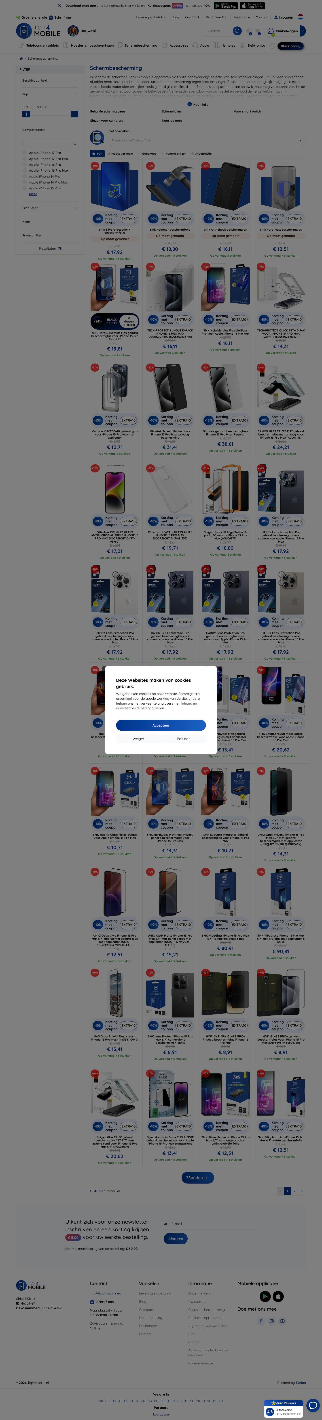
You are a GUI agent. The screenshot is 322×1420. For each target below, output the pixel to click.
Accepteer (161, 725)
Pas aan (184, 738)
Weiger (138, 738)
